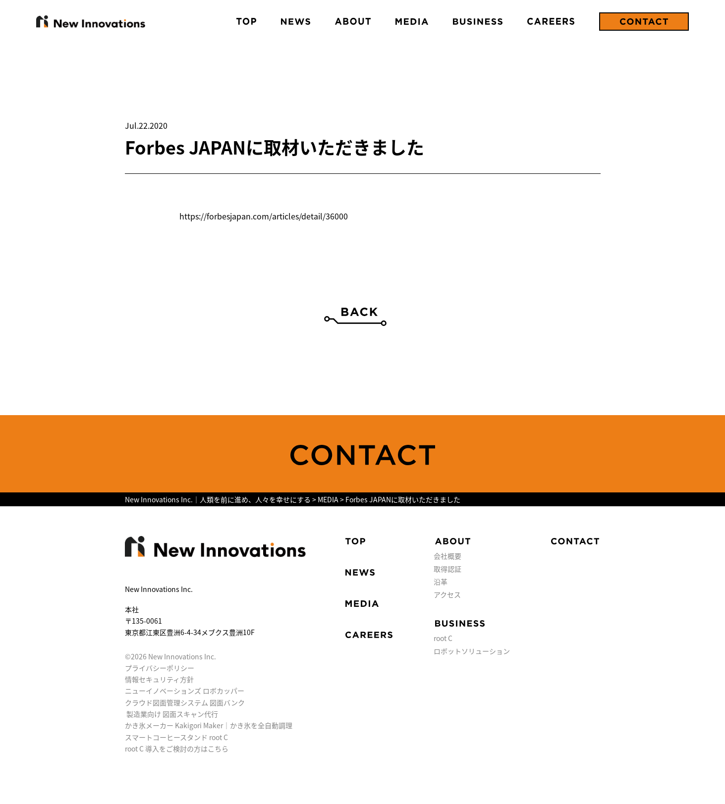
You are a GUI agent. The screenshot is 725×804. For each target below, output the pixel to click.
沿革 (440, 582)
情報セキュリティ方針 (159, 679)
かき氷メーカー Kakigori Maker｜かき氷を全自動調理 (208, 725)
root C (443, 638)
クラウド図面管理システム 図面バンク (185, 702)
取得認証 (447, 569)
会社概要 (447, 556)
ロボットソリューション (472, 651)
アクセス (447, 594)
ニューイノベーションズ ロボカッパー (184, 691)
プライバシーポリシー (159, 668)
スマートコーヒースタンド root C (176, 737)
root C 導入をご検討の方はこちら (176, 748)
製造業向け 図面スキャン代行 (172, 714)
